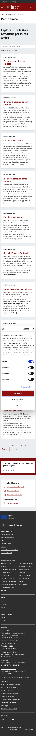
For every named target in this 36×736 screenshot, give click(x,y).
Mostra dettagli (25, 387)
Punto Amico (5, 660)
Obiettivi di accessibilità (8, 702)
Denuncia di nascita (12, 410)
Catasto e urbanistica (8, 578)
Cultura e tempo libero (8, 581)
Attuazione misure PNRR (9, 709)
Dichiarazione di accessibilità (10, 699)
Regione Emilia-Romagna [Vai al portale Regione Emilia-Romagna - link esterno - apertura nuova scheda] (10, 2)
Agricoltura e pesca (7, 563)
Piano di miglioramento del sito (11, 727)
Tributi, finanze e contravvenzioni (24, 577)
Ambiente (4, 566)
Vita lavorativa (23, 584)
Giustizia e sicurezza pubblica (7, 589)
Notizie (3, 601)
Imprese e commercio (25, 563)
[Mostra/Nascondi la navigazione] (2, 7)
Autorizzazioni (5, 575)
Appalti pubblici (6, 572)
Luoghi (3, 618)
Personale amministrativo (9, 550)
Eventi (3, 621)
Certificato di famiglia (13, 140)
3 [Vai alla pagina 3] (25, 445)
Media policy (29, 729)
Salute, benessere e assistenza (25, 571)
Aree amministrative (7, 537)
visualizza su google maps (9, 635)
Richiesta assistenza (7, 690)
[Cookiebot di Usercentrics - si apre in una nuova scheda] (21, 329)
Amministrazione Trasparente (10, 693)
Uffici (2, 540)
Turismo (21, 581)
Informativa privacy (7, 696)
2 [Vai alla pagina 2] (21, 445)
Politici (3, 547)
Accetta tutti (18, 393)
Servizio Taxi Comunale (8, 669)
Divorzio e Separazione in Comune (15, 103)
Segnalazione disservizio (9, 687)
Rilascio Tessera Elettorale (16, 253)
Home (2, 14)
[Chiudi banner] (33, 328)
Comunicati (4, 604)
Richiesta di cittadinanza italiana (15, 180)
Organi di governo (7, 534)
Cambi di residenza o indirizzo (17, 289)
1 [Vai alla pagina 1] (8, 445)
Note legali (4, 706)
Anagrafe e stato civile (8, 569)
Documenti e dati (6, 553)
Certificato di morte (12, 217)
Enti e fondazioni (6, 544)
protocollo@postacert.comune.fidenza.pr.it (18, 677)
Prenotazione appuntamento (10, 684)
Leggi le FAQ (5, 681)
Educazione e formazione (9, 584)
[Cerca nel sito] (31, 7)
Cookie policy (13, 729)
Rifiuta (18, 405)
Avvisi (3, 607)
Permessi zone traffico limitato (14, 62)
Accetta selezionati (18, 399)
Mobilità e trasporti (25, 566)
